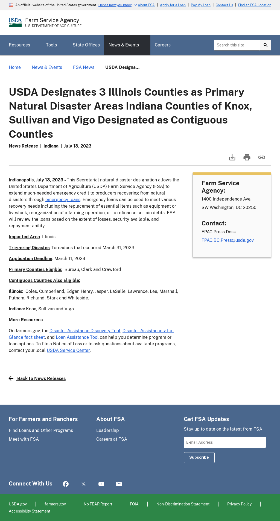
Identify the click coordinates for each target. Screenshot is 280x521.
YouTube (101, 484)
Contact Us (224, 5)
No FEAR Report (98, 504)
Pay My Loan (201, 5)
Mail (119, 484)
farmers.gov (55, 504)
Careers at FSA (111, 439)
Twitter (83, 484)
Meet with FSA (24, 439)
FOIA (134, 504)
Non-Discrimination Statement (182, 504)
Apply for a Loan (173, 5)
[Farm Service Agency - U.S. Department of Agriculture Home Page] (53, 22)
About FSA (146, 5)
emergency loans (62, 199)
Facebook (65, 484)
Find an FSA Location (254, 5)
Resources (19, 45)
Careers (163, 45)
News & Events (124, 45)
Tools (51, 45)
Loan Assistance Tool (77, 337)
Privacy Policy (239, 504)
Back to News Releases (37, 378)
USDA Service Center (68, 350)
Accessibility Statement (29, 511)
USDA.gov (18, 504)
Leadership (107, 430)
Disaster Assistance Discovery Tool (84, 330)
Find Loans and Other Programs (41, 430)
